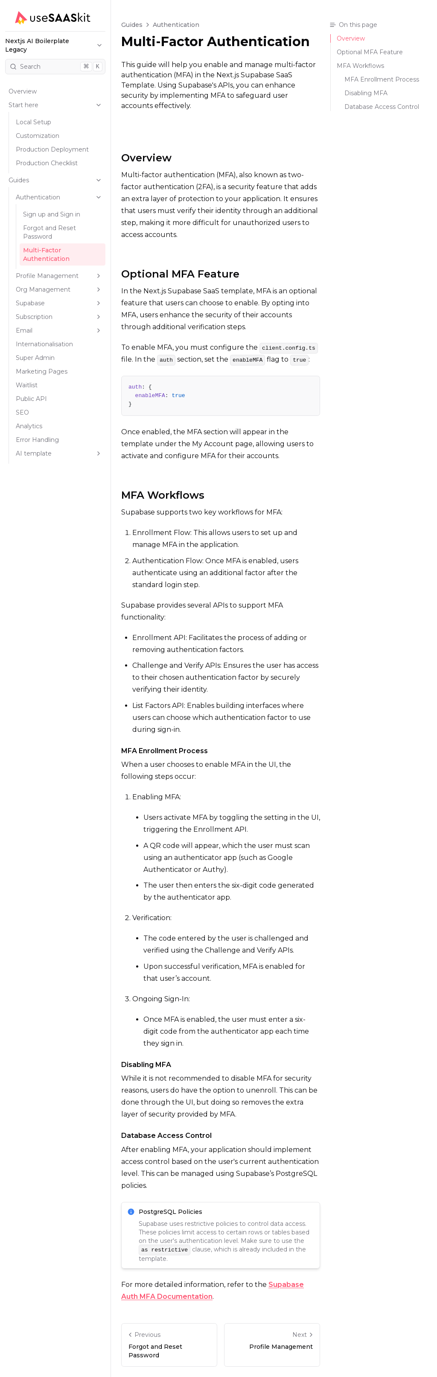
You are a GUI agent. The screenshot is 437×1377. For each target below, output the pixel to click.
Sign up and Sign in (51, 214)
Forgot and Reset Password (49, 232)
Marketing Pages (41, 371)
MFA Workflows (162, 495)
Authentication (59, 197)
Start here (55, 105)
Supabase (59, 303)
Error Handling (37, 440)
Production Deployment (52, 149)
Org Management (59, 289)
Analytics (29, 426)
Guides (55, 180)
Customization (37, 136)
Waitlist (27, 385)
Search (56, 66)
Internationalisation (44, 344)
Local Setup (33, 122)
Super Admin (35, 358)
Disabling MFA (146, 1065)
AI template (59, 453)
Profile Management (59, 276)
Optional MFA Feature (180, 274)
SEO (22, 412)
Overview (23, 91)
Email (59, 330)
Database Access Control (166, 1135)
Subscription (59, 317)
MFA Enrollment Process (164, 751)
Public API (31, 399)
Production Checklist (47, 163)
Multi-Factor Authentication (46, 254)
